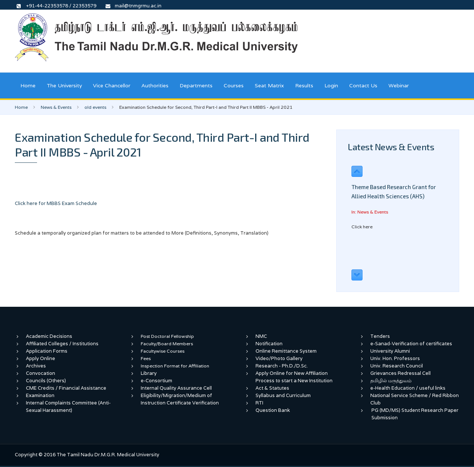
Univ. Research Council (396, 366)
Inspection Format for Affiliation (175, 366)
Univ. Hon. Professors (395, 358)
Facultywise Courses (162, 351)
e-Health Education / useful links (407, 388)
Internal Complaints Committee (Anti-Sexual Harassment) (68, 406)
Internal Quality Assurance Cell (176, 388)
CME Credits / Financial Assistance (66, 388)
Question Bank (273, 410)
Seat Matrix (269, 85)
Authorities (154, 85)
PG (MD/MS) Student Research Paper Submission (414, 414)
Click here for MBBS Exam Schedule (56, 203)
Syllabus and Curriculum (283, 395)
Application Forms (46, 351)
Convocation (40, 373)
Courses (234, 85)
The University (64, 85)
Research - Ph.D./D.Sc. (282, 366)
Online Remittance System (286, 351)
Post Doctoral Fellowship (167, 336)
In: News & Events (369, 212)
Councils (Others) (46, 380)
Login (331, 85)
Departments (196, 85)
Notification (269, 343)
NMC (261, 336)
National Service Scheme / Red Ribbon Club (414, 399)
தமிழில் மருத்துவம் (390, 380)
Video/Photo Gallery (279, 358)
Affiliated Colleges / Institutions (62, 343)
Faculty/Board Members (167, 343)
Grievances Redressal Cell (400, 373)
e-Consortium (156, 380)
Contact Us (363, 85)
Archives (36, 366)
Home (28, 85)
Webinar (398, 85)
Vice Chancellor (111, 85)
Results (304, 85)
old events (95, 107)
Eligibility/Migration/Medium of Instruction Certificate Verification (180, 399)
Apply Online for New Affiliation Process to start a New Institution (295, 377)
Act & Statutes (272, 388)
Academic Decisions (49, 336)
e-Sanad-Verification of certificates (411, 343)
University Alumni (390, 351)
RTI (259, 403)
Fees (146, 358)
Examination (40, 395)
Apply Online (40, 358)
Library (149, 373)
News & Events (56, 107)
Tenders (380, 336)
